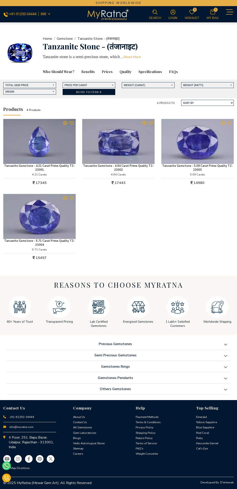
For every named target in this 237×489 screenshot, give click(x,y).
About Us (79, 417)
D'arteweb (227, 482)
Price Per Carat (76, 85)
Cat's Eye (202, 449)
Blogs (77, 438)
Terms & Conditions (148, 422)
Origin (9, 91)
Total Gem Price (16, 85)
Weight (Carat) (134, 85)
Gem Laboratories (84, 433)
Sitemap (78, 449)
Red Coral (202, 433)
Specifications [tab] (150, 71)
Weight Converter (147, 454)
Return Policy (144, 438)
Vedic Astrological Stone (89, 443)
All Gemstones (82, 427)
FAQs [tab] (173, 71)
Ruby (199, 438)
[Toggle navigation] (229, 12)
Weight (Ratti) (193, 85)
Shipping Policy (145, 433)
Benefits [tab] (88, 71)
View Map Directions (16, 468)
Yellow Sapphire (206, 422)
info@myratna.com (21, 427)
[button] (89, 92)
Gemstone (65, 38)
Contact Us (80, 422)
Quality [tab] (126, 71)
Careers (78, 454)
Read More (132, 57)
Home (47, 38)
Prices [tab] (107, 71)
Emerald (201, 417)
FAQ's (139, 449)
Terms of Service (146, 443)
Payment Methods (147, 417)
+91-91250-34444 (20, 14)
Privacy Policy (145, 427)
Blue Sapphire (205, 427)
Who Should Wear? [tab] (58, 71)
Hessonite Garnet (207, 443)
